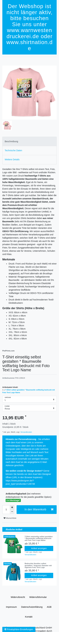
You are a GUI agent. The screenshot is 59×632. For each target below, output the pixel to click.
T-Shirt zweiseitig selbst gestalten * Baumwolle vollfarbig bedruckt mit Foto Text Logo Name (39, 538)
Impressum (11, 607)
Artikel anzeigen (39, 548)
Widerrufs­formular (38, 597)
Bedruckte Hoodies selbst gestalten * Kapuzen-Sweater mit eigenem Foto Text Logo (38, 565)
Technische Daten (13, 150)
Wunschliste (10, 518)
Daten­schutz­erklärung (31, 607)
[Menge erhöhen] (12, 507)
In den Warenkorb (39, 509)
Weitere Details (12, 159)
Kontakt (28, 616)
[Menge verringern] (12, 512)
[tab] (29, 141)
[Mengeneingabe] (6, 509)
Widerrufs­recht (18, 597)
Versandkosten (26, 432)
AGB (49, 607)
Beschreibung (11, 141)
